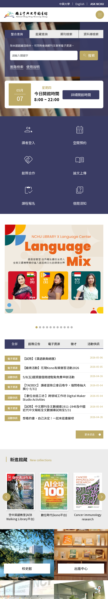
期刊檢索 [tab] (66, 34)
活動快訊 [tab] (93, 344)
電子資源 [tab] (54, 344)
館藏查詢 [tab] (42, 34)
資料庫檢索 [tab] (91, 34)
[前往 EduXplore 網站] (99, 589)
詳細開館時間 (81, 94)
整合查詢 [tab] (17, 34)
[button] (36, 327)
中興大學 (64, 4)
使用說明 (33, 66)
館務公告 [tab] (34, 344)
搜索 (89, 55)
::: (1, 9)
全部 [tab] (15, 344)
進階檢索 (16, 66)
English (79, 4)
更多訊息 (93, 434)
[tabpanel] (54, 388)
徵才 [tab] (74, 344)
